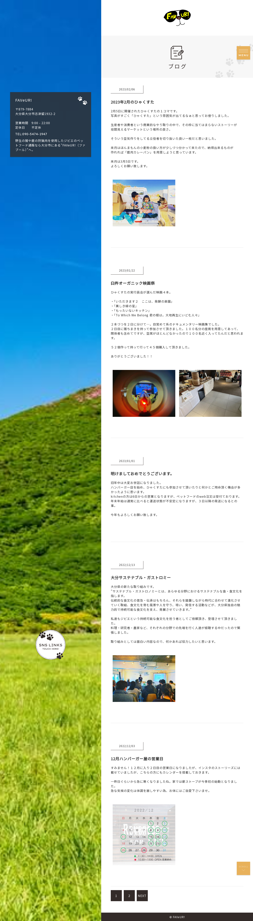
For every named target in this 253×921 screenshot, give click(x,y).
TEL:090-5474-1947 (31, 134)
